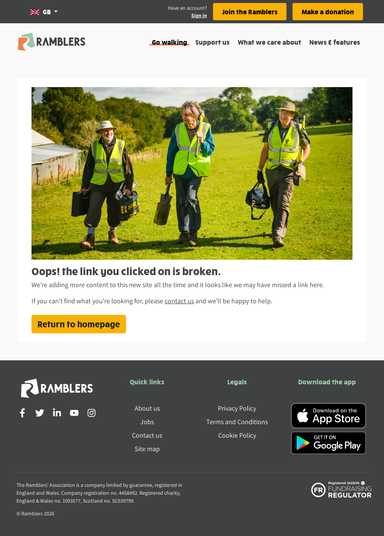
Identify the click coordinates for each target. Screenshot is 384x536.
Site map (147, 448)
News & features (334, 42)
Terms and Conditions (237, 421)
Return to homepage (79, 324)
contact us (179, 301)
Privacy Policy (237, 408)
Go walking (169, 42)
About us (147, 408)
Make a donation (328, 11)
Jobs (147, 421)
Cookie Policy (237, 435)
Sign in (199, 15)
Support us (212, 42)
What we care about (269, 42)
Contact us (147, 435)
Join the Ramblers (250, 11)
